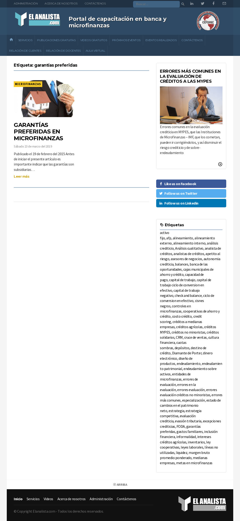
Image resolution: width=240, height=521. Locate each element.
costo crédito (182, 316)
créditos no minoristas (188, 332)
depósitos (182, 347)
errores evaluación (191, 389)
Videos (48, 498)
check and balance (188, 295)
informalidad (186, 436)
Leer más (21, 176)
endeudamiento (189, 363)
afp (168, 238)
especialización (193, 400)
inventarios (196, 442)
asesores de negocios (186, 258)
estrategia (176, 410)
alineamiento (183, 238)
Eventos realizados (160, 40)
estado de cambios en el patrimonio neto (190, 405)
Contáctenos (95, 3)
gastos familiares (189, 431)
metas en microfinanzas (194, 462)
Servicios (25, 40)
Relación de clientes (25, 50)
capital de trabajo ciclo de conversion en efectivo (185, 285)
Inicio (18, 498)
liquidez (181, 452)
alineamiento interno (189, 243)
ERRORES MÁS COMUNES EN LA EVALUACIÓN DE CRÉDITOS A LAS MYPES (190, 76)
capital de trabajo (182, 279)
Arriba (120, 484)
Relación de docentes (63, 50)
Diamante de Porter (186, 353)
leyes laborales (192, 447)
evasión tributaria (188, 421)
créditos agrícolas (189, 326)
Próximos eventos (126, 40)
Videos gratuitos (93, 40)
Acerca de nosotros (61, 3)
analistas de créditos (188, 253)
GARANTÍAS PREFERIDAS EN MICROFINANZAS (38, 132)
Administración (26, 3)
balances (181, 264)
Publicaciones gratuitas (56, 40)
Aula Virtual (95, 50)
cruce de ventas (195, 337)
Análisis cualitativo (189, 248)
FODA (180, 426)
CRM (179, 337)
